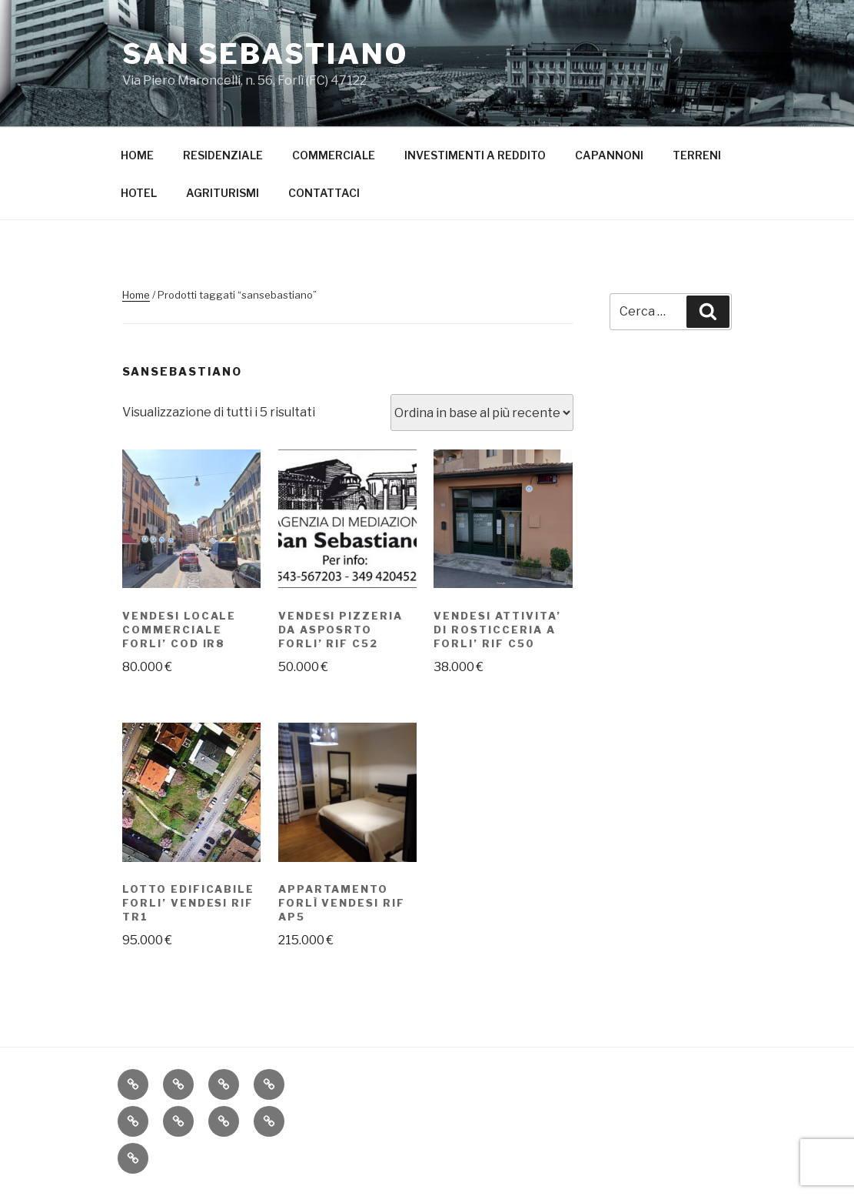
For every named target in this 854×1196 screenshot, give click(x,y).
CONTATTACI (324, 192)
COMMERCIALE (333, 155)
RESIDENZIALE (223, 155)
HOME (137, 155)
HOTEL (139, 192)
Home (136, 295)
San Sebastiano (264, 54)
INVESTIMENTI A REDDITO (475, 155)
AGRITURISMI (222, 192)
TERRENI (697, 155)
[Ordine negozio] (481, 412)
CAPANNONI (609, 155)
